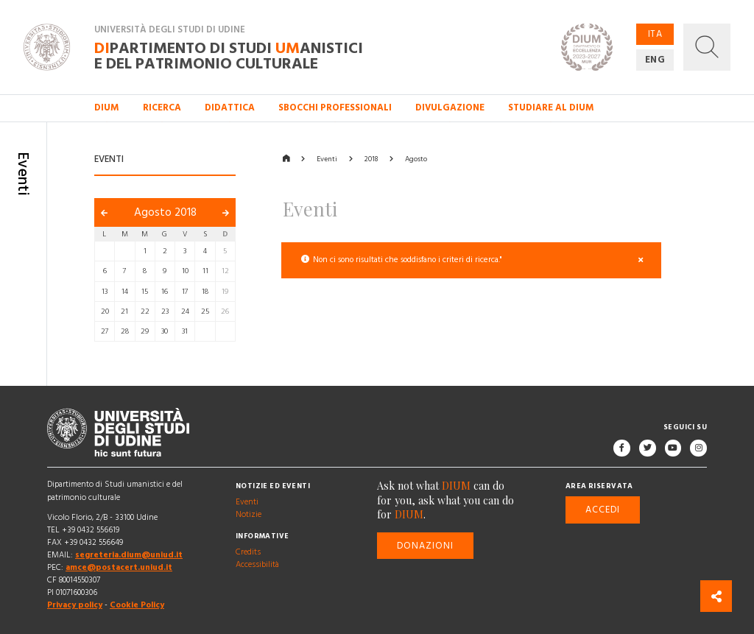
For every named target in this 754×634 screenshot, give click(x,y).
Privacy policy (74, 605)
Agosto (416, 159)
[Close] (641, 260)
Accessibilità (257, 565)
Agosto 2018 (165, 212)
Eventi (327, 159)
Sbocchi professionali (335, 107)
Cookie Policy (137, 605)
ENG (655, 59)
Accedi (602, 509)
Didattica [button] (230, 107)
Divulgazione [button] (450, 107)
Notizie (248, 515)
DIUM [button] (106, 107)
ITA (655, 33)
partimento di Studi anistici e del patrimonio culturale (228, 55)
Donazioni (425, 545)
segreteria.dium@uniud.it (129, 555)
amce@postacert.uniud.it (119, 568)
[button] (706, 47)
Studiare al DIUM (551, 107)
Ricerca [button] (162, 107)
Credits (248, 552)
